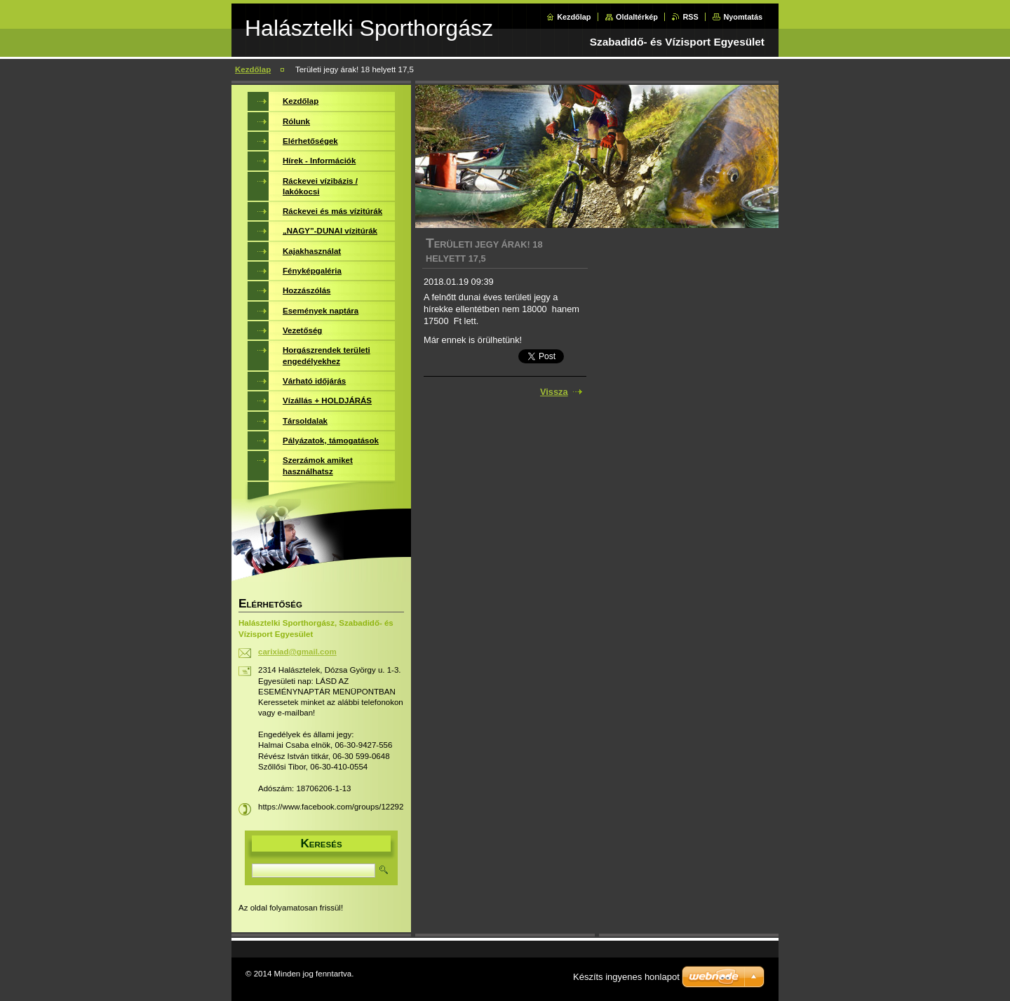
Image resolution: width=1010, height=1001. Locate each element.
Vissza (554, 392)
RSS (690, 17)
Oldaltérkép (637, 17)
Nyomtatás (742, 17)
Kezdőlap (574, 17)
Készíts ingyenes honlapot (626, 977)
